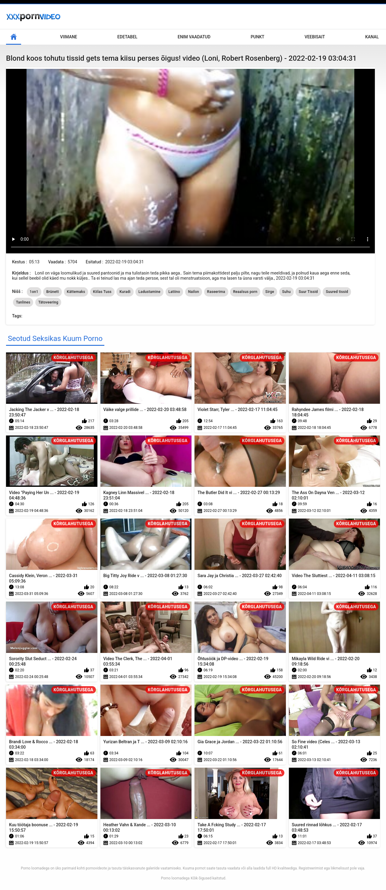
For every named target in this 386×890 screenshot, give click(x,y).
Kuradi (124, 292)
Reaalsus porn (245, 292)
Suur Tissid (308, 292)
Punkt (257, 36)
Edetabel (127, 36)
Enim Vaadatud (194, 36)
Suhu (286, 292)
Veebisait (315, 36)
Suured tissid (337, 292)
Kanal (372, 36)
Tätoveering (48, 302)
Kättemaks (76, 292)
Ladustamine (149, 292)
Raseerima (216, 292)
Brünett (52, 292)
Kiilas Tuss (102, 292)
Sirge (269, 292)
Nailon (193, 292)
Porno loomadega (175, 878)
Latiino (174, 292)
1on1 (34, 292)
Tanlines (23, 302)
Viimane (68, 36)
